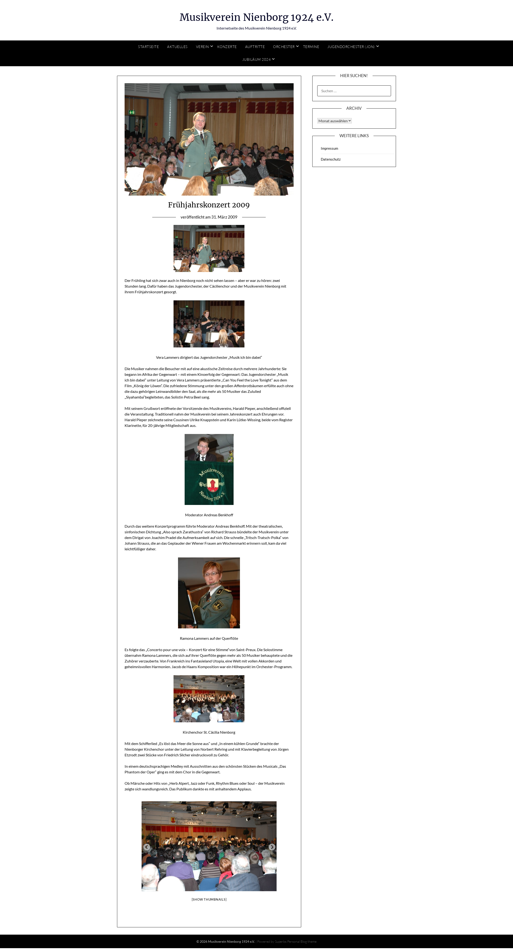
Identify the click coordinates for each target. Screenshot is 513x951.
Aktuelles (177, 46)
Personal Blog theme (302, 941)
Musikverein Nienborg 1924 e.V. (256, 17)
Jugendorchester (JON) (351, 46)
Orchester (284, 46)
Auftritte (255, 46)
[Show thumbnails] (209, 899)
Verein (202, 46)
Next (270, 846)
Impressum (329, 148)
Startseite (148, 46)
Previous (145, 846)
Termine (311, 46)
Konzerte (227, 46)
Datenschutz (331, 159)
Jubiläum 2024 (256, 59)
